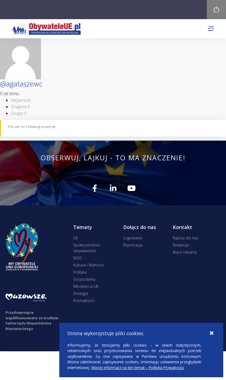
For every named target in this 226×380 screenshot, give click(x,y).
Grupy (18, 113)
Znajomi (20, 107)
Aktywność (21, 100)
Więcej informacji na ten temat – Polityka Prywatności (137, 367)
